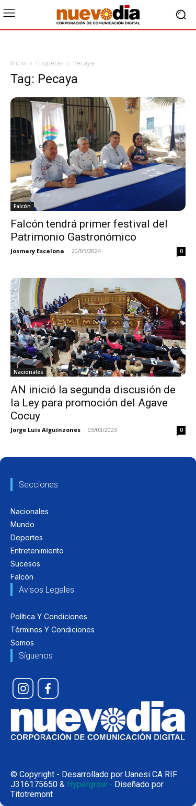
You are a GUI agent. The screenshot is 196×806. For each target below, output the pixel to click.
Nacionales (28, 372)
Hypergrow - (89, 784)
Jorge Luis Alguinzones (45, 430)
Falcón (22, 206)
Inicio (18, 63)
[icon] (23, 688)
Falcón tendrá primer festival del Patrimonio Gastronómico (89, 230)
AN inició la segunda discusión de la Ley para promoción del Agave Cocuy (93, 402)
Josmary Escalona (37, 251)
